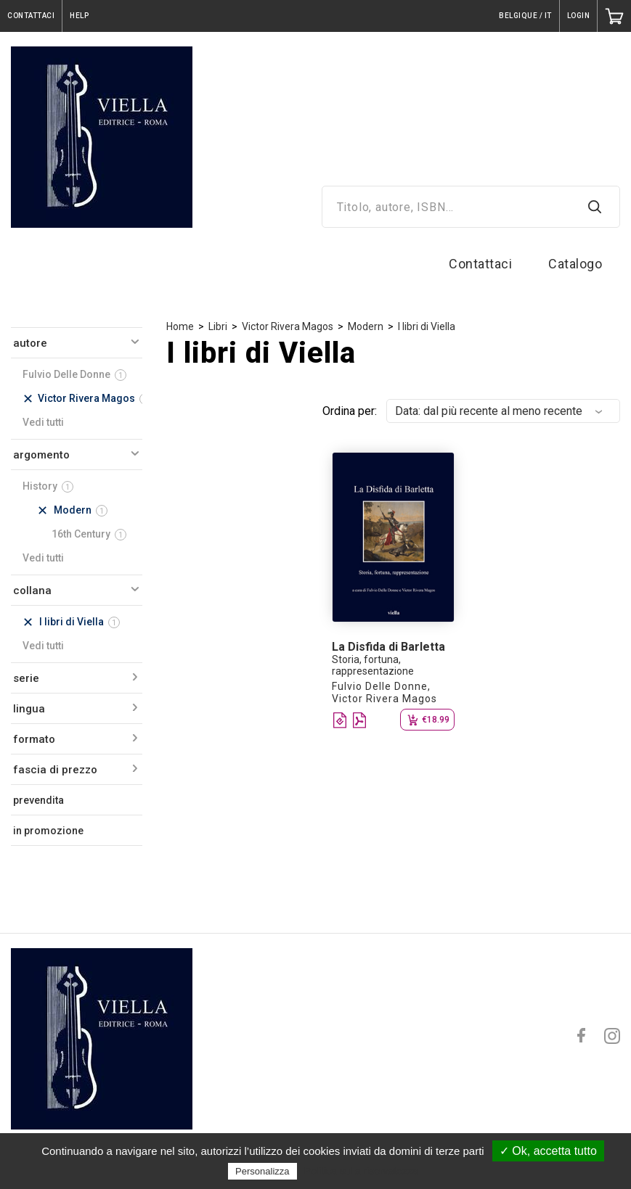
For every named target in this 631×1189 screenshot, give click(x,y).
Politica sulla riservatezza (361, 1171)
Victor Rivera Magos (287, 326)
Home (180, 326)
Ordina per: (349, 411)
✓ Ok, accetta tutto (548, 1151)
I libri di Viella (426, 326)
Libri (217, 326)
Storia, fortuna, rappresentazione (373, 665)
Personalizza (262, 1171)
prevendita (38, 800)
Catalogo (575, 263)
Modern (365, 326)
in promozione (48, 830)
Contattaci (480, 263)
